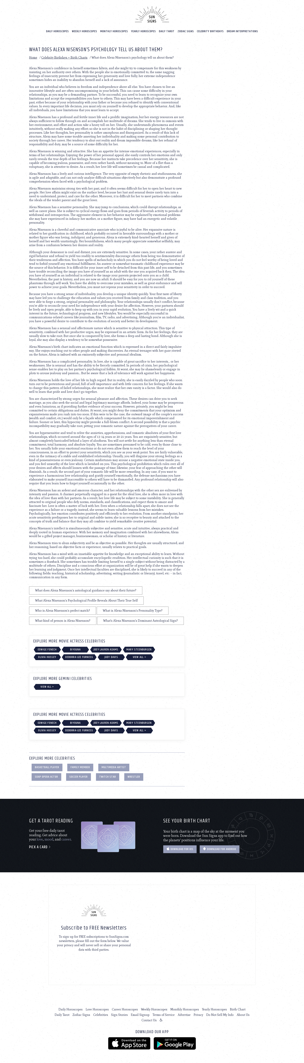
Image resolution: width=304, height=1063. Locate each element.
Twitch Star (107, 776)
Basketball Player (47, 767)
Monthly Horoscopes (114, 31)
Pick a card (40, 847)
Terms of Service (164, 1015)
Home (33, 57)
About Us (243, 1015)
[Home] (152, 14)
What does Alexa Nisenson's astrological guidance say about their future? (85, 590)
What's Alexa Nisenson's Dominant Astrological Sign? (140, 620)
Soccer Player (78, 776)
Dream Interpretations (242, 31)
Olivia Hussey (47, 657)
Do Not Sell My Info (220, 1015)
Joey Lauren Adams (106, 649)
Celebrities (100, 1015)
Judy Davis (111, 657)
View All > (139, 657)
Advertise (184, 1015)
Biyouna (75, 649)
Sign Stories (119, 1015)
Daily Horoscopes (57, 31)
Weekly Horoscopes (84, 31)
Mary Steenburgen (139, 649)
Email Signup (140, 1015)
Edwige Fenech (47, 649)
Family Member (80, 767)
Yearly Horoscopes (143, 31)
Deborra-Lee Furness (79, 657)
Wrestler (134, 776)
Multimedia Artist (114, 767)
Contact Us (149, 1020)
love (40, 839)
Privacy (198, 1015)
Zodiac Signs (186, 31)
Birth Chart (237, 1009)
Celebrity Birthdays (210, 31)
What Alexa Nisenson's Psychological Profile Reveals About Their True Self (86, 600)
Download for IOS (180, 849)
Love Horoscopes (97, 1009)
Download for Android (219, 849)
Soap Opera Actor (46, 776)
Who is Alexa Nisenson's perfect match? (62, 610)
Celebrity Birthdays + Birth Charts (64, 57)
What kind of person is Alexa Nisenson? (62, 620)
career (66, 839)
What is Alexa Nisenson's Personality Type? (132, 610)
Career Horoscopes (125, 1009)
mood (48, 839)
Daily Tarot (166, 31)
